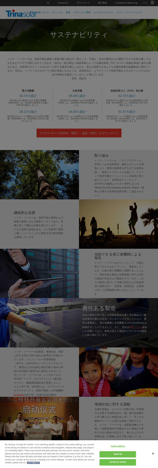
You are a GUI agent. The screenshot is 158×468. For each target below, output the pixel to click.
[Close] (153, 453)
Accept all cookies (117, 462)
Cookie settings (118, 446)
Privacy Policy (33, 463)
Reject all (117, 454)
